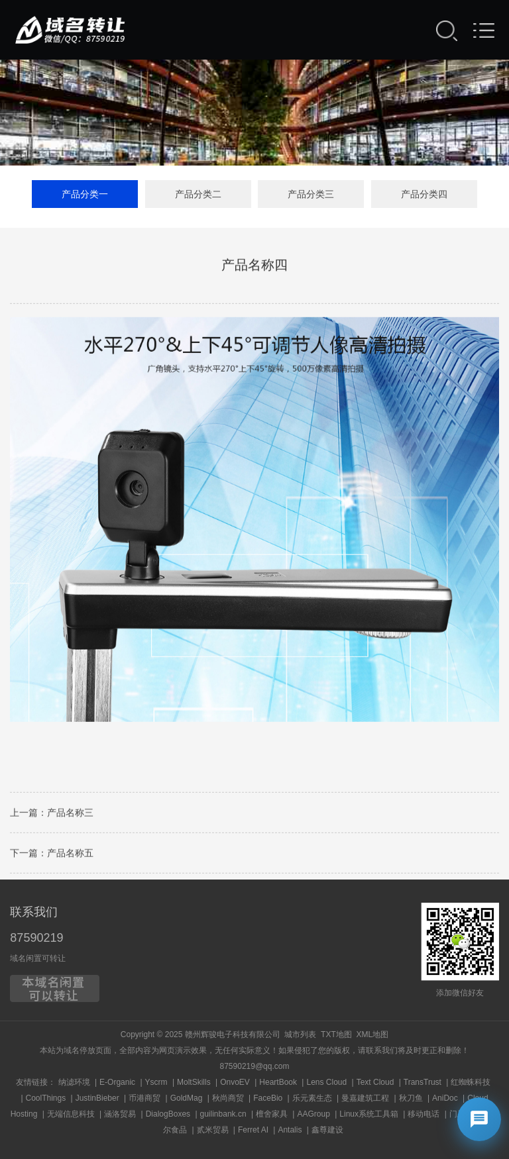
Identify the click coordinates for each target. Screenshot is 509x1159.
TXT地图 (336, 1034)
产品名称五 (70, 856)
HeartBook (278, 1082)
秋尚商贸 (228, 1098)
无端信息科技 (71, 1114)
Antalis (290, 1129)
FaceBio (267, 1098)
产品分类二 (198, 194)
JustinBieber (97, 1098)
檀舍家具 (272, 1114)
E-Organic (117, 1082)
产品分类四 (424, 194)
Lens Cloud (326, 1082)
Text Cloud (375, 1082)
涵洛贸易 (120, 1114)
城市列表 (300, 1034)
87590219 (36, 937)
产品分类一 (85, 194)
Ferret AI (253, 1129)
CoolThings (46, 1098)
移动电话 (423, 1114)
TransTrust (422, 1082)
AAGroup (313, 1114)
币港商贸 (144, 1098)
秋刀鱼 (411, 1098)
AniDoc (445, 1098)
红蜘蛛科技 (470, 1082)
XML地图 (372, 1034)
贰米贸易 (213, 1129)
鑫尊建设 (327, 1129)
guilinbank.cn (223, 1114)
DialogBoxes (168, 1114)
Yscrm (156, 1082)
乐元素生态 (312, 1098)
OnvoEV (235, 1082)
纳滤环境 (74, 1082)
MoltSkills (194, 1082)
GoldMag (186, 1098)
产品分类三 (311, 194)
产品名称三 (70, 816)
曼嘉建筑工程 (365, 1098)
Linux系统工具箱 (368, 1114)
